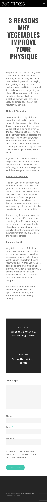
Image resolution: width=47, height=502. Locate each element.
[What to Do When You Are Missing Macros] (23, 332)
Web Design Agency (28, 493)
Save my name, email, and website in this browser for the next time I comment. (21, 454)
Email (9, 427)
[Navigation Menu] (44, 3)
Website (10, 437)
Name (10, 416)
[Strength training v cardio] (23, 359)
